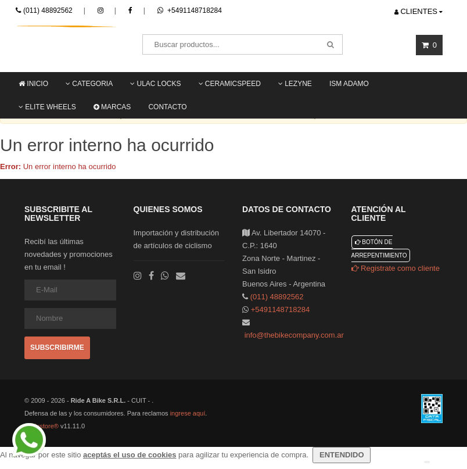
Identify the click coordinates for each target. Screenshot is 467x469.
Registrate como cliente (395, 268)
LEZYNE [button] (295, 84)
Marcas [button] (112, 107)
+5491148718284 (189, 10)
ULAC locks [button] (155, 84)
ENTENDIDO (341, 454)
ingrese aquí (188, 413)
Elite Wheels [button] (47, 107)
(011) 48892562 (48, 10)
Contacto (167, 107)
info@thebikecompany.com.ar (294, 335)
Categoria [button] (89, 84)
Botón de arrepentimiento (379, 249)
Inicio (33, 84)
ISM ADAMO (349, 84)
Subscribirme (57, 347)
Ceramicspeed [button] (230, 84)
